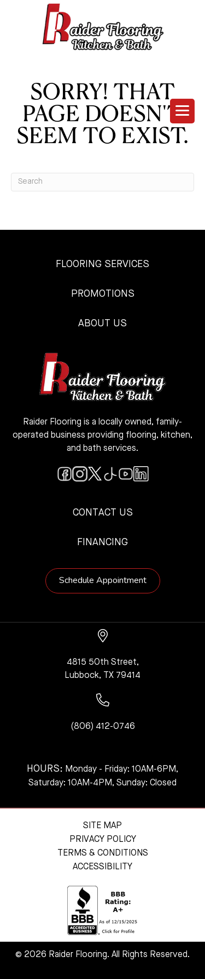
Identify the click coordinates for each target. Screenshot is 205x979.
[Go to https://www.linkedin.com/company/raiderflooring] (141, 474)
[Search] (102, 182)
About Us (102, 324)
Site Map (102, 826)
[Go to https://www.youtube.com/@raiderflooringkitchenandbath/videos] (125, 474)
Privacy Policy (102, 839)
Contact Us (103, 513)
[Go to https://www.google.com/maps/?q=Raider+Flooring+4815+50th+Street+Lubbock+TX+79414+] (102, 655)
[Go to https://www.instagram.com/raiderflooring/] (79, 474)
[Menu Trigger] (182, 111)
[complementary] (79, 918)
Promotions (102, 294)
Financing (102, 542)
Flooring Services (102, 264)
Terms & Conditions (102, 853)
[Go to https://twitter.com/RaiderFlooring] (95, 474)
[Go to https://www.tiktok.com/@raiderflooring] (110, 474)
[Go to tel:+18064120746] (102, 713)
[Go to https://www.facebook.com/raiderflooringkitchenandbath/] (64, 474)
